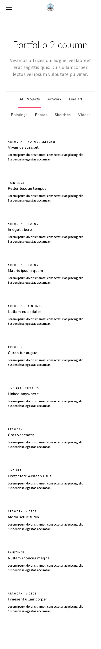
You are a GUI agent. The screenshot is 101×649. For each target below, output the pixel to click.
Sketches (61, 114)
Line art (74, 99)
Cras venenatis (21, 435)
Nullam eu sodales (25, 311)
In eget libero (20, 229)
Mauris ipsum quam (25, 270)
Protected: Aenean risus (30, 476)
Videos (83, 114)
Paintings (18, 114)
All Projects (28, 99)
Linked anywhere (23, 394)
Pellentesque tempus (27, 188)
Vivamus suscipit (23, 147)
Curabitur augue (22, 352)
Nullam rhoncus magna (29, 558)
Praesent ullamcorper (27, 599)
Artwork (53, 99)
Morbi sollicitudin (23, 517)
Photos (40, 114)
